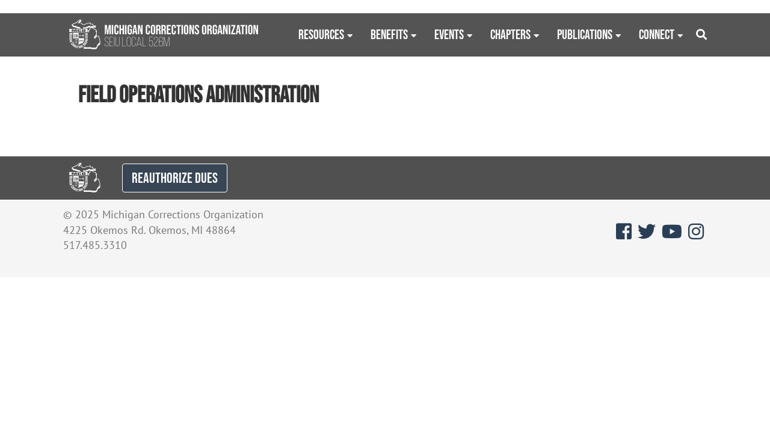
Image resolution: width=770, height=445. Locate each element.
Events (449, 34)
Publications (584, 34)
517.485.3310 (95, 245)
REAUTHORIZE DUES (175, 178)
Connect (656, 34)
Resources (321, 34)
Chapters (510, 34)
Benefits (389, 34)
